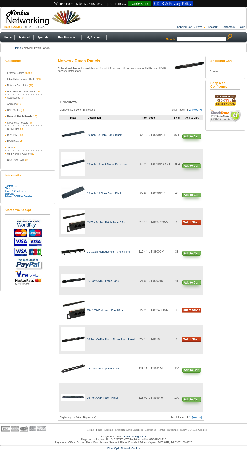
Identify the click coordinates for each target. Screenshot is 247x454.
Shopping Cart (123, 429)
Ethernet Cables (15, 73)
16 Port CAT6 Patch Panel (102, 397)
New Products (66, 37)
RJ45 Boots (13, 141)
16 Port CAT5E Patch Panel (103, 280)
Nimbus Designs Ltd (134, 436)
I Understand (139, 3)
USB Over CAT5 (16, 160)
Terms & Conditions (15, 191)
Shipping (9, 194)
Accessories (13, 97)
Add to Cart (191, 136)
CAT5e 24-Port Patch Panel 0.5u (106, 222)
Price (144, 117)
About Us (10, 188)
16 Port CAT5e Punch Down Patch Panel (111, 339)
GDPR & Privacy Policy (173, 3)
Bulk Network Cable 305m (21, 91)
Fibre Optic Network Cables (123, 448)
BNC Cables (13, 110)
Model (152, 117)
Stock (177, 117)
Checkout (211, 26)
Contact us (150, 429)
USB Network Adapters (19, 154)
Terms (161, 429)
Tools (10, 147)
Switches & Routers (17, 122)
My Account (93, 37)
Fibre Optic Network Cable (21, 79)
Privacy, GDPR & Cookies (18, 196)
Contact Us (228, 26)
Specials (43, 37)
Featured (24, 37)
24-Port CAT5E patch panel (103, 368)
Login (242, 26)
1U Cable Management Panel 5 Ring (108, 251)
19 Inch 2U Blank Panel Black (104, 193)
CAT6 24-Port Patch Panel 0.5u (105, 310)
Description (94, 117)
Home (8, 37)
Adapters (12, 104)
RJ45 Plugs (13, 129)
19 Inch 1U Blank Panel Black (104, 134)
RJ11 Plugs (13, 135)
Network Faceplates (17, 85)
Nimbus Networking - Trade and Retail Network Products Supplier (120, 17)
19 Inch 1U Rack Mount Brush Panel (108, 164)
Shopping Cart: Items (189, 26)
